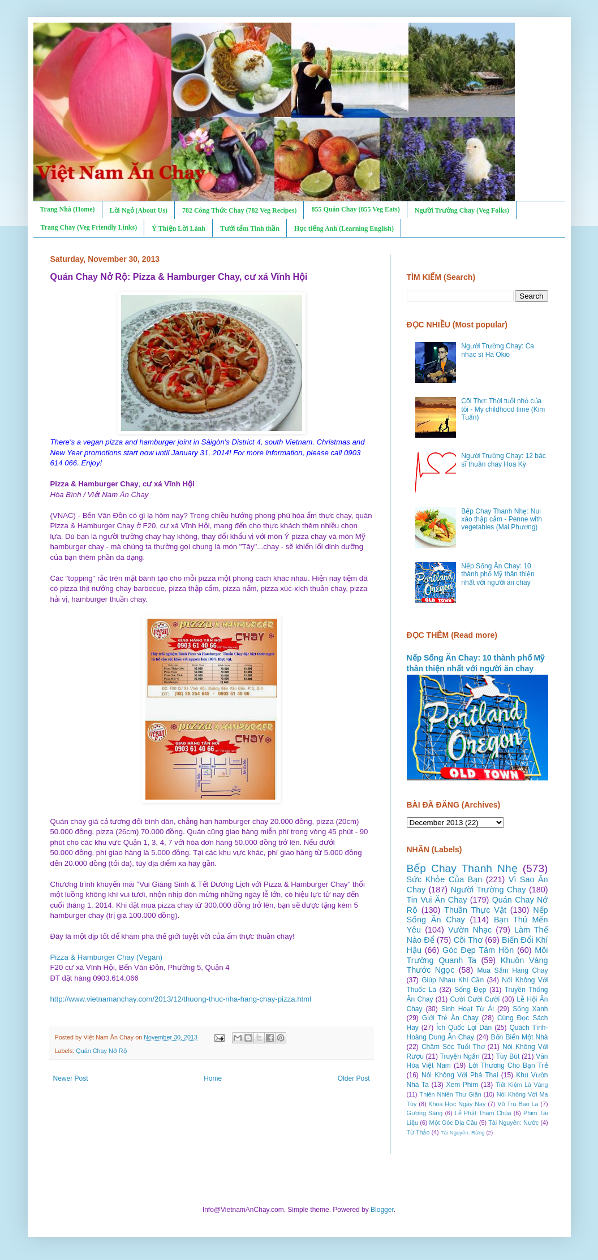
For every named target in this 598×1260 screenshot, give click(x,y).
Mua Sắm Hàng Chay (512, 970)
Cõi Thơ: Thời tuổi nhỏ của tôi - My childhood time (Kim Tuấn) (503, 409)
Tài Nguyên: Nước (513, 1122)
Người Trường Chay (488, 889)
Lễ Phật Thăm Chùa (483, 1113)
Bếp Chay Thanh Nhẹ (462, 868)
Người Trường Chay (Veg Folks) (462, 210)
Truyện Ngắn (460, 1056)
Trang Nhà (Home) (67, 209)
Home (213, 1078)
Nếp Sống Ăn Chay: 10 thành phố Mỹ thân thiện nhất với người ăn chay (497, 574)
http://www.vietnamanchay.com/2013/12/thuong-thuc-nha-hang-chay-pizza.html (181, 999)
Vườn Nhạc (470, 929)
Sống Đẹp (470, 990)
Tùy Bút (508, 1056)
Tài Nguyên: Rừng (463, 1132)
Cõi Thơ (468, 939)
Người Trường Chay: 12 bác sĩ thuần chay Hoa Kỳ (503, 460)
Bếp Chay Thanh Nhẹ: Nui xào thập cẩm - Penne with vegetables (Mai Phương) (501, 519)
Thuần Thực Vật (475, 909)
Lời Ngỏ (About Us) (138, 210)
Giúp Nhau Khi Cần (452, 980)
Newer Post (70, 1078)
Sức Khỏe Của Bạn (445, 879)
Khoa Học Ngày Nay (456, 1104)
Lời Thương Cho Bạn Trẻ (508, 1065)
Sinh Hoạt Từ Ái (467, 1009)
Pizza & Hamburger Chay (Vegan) (106, 957)
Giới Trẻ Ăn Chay (450, 1018)
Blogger (382, 1210)
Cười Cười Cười (475, 999)
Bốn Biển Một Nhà (519, 1037)
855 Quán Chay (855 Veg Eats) (355, 209)
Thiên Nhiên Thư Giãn (450, 1094)
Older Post (354, 1078)
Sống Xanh (530, 1009)
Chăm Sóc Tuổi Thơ (453, 1047)
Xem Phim (462, 1085)
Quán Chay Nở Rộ (101, 1050)
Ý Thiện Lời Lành (178, 228)
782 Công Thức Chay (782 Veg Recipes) (239, 210)
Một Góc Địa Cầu (453, 1122)
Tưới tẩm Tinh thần (249, 228)
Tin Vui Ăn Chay (437, 899)
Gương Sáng (425, 1113)
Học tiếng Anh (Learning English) (344, 228)
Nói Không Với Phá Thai (459, 1075)
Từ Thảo (418, 1132)
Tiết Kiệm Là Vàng (522, 1084)
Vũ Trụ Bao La (517, 1104)
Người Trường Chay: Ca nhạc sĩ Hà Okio (497, 350)
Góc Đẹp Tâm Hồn (478, 950)
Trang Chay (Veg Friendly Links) (89, 227)
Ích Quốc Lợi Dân (464, 1028)
